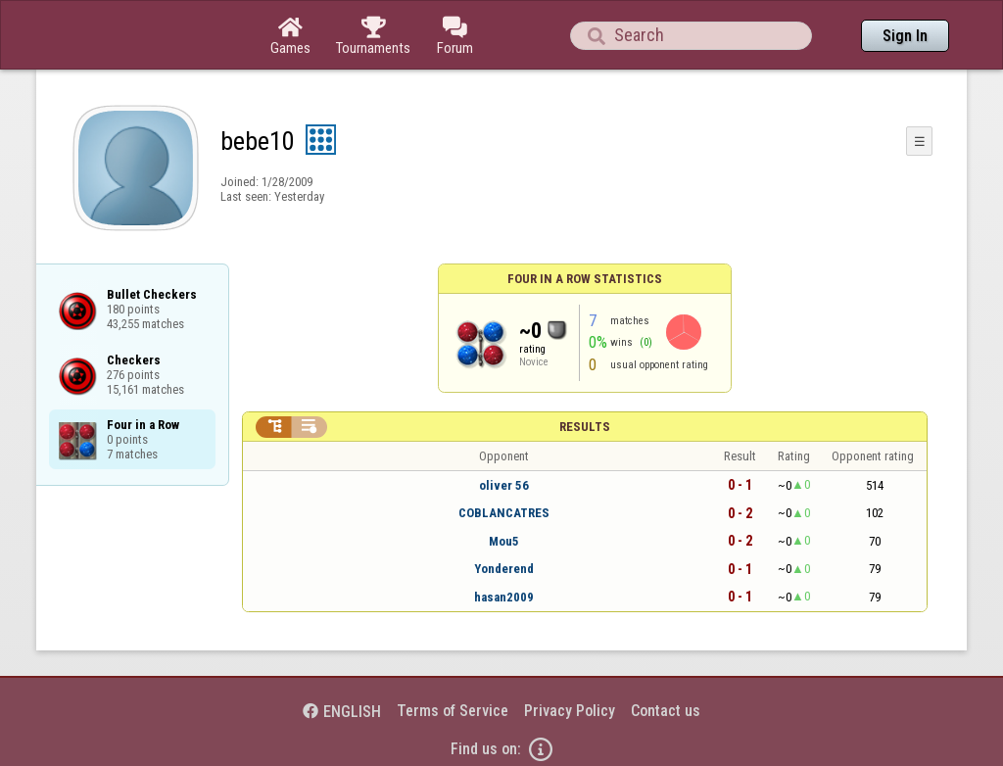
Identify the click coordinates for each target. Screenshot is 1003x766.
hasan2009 (504, 597)
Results (584, 426)
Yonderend (504, 568)
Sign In (905, 35)
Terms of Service (452, 710)
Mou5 (504, 541)
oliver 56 (504, 485)
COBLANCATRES (503, 512)
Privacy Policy (569, 710)
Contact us (665, 710)
